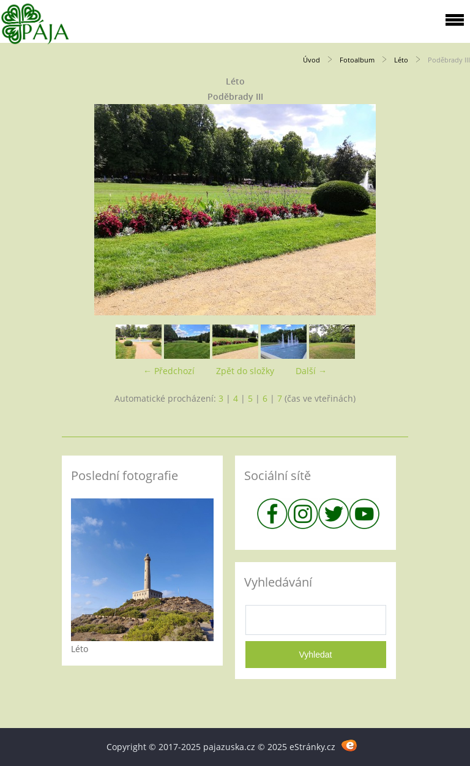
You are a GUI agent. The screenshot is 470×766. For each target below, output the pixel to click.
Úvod (311, 59)
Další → (311, 371)
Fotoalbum (357, 59)
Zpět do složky (245, 371)
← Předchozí (169, 371)
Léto (401, 59)
